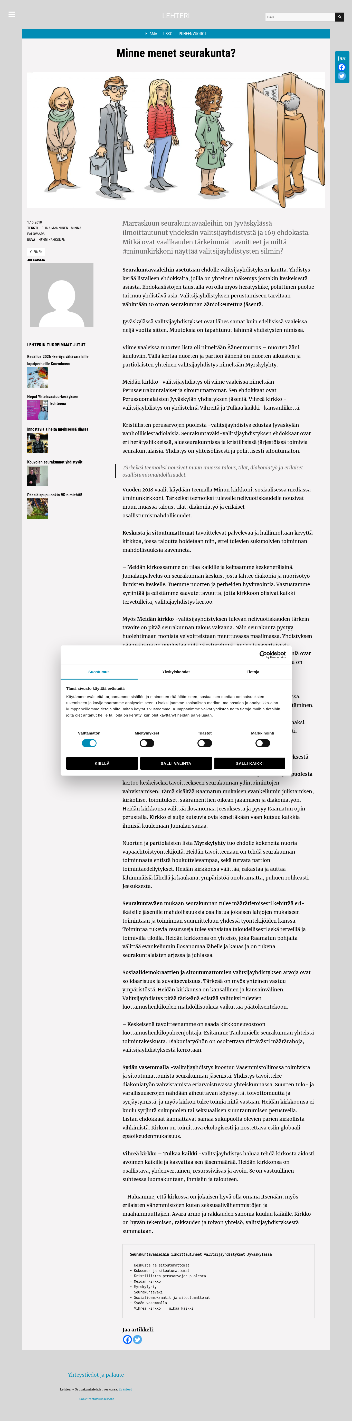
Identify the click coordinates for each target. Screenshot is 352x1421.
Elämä (151, 33)
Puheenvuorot (193, 33)
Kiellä (102, 763)
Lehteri (176, 16)
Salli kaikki (250, 763)
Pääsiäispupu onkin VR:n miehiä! (54, 495)
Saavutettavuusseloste (96, 1399)
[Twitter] (342, 76)
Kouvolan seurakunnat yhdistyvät (54, 462)
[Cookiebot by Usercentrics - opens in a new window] (263, 655)
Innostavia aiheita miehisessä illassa (58, 429)
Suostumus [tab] (99, 671)
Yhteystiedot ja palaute (96, 1375)
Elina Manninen (55, 227)
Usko (168, 33)
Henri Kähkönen (52, 239)
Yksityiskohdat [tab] (176, 671)
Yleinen (36, 251)
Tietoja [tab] (253, 671)
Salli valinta (176, 763)
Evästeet (125, 1389)
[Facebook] (342, 67)
